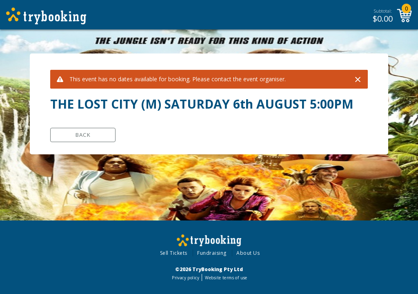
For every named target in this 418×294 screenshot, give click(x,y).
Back (83, 134)
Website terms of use (226, 278)
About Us (248, 252)
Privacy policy (185, 278)
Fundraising (212, 252)
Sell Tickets (173, 252)
